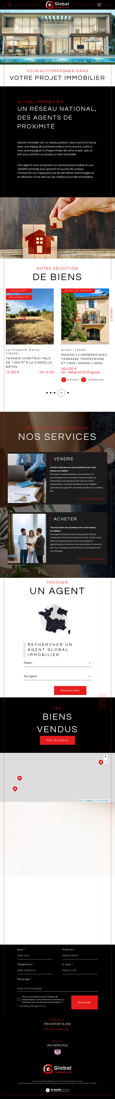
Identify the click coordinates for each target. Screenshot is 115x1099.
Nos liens (71, 1083)
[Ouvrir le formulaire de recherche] (10, 5)
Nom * (21, 949)
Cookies (93, 1083)
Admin (63, 1083)
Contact (111, 314)
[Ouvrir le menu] (99, 5)
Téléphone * (25, 964)
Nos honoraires (25, 1083)
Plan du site (38, 1083)
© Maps (89, 801)
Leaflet (80, 801)
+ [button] (106, 757)
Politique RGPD (82, 1083)
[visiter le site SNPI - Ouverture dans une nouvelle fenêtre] (57, 1052)
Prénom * (68, 949)
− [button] (106, 761)
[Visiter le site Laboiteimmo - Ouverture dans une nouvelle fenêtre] (57, 1093)
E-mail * (67, 964)
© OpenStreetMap (102, 801)
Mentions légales (52, 1083)
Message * (24, 979)
